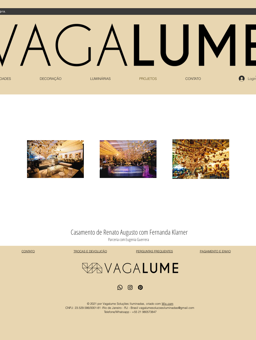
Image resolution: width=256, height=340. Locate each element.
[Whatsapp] (120, 287)
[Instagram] (130, 287)
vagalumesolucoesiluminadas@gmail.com (166, 308)
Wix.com (167, 303)
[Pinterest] (140, 287)
